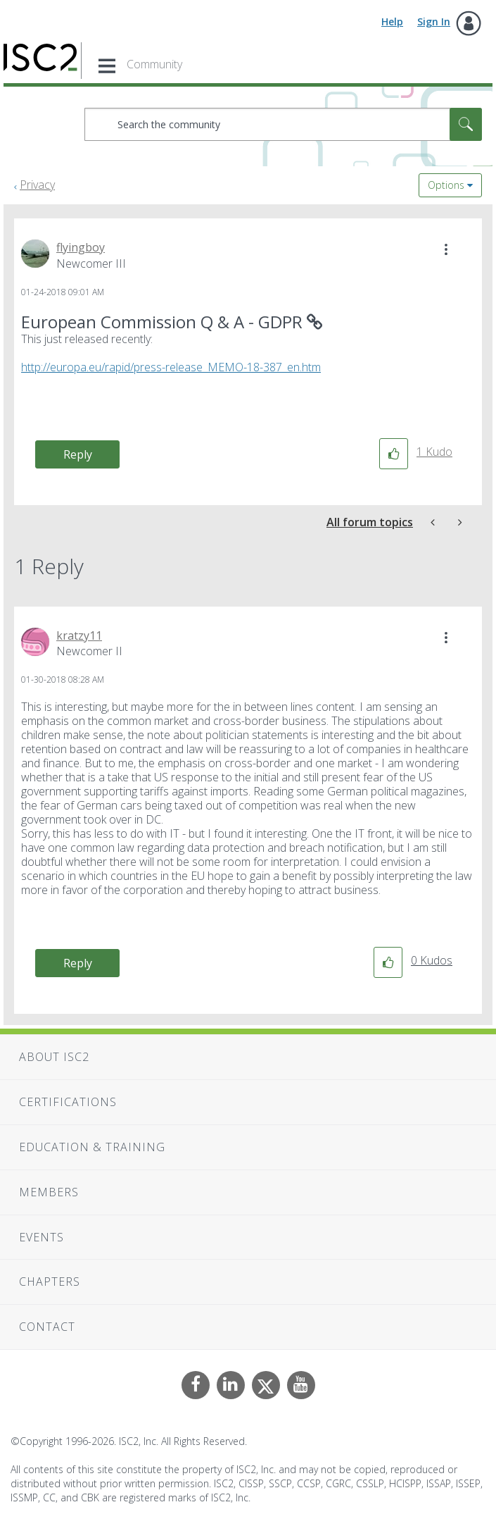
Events (41, 1237)
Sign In (433, 21)
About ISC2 (54, 1057)
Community (154, 64)
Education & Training (92, 1147)
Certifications (68, 1102)
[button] (446, 249)
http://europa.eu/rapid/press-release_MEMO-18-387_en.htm (171, 367)
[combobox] (283, 124)
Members (49, 1192)
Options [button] (446, 185)
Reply (77, 454)
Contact (47, 1326)
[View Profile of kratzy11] (79, 635)
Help (392, 21)
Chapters (49, 1281)
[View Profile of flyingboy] (80, 247)
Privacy (37, 184)
